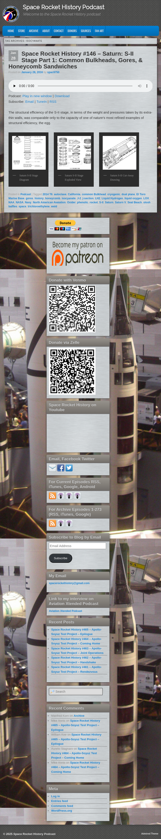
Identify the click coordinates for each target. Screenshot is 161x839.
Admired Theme (149, 833)
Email (29, 101)
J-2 (79, 198)
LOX (146, 198)
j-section (88, 198)
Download (62, 96)
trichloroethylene (39, 206)
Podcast (25, 194)
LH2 (97, 198)
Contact (59, 30)
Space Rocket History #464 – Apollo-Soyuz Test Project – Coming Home (74, 753)
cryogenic (113, 194)
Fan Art (99, 30)
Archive (33, 30)
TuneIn (41, 101)
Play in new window (37, 96)
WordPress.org (61, 810)
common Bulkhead (94, 194)
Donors (72, 30)
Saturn (109, 202)
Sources (86, 30)
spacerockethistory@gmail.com (69, 583)
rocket (94, 202)
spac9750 (53, 72)
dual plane (128, 194)
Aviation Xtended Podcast (65, 611)
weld (54, 206)
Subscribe (60, 558)
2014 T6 (47, 194)
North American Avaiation (49, 202)
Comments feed (62, 806)
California (74, 194)
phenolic (82, 202)
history (39, 198)
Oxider (71, 202)
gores (29, 198)
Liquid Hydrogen (112, 198)
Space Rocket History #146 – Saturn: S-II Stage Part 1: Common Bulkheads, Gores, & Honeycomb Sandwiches (76, 60)
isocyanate (69, 198)
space (22, 206)
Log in (55, 796)
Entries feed (59, 801)
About (46, 30)
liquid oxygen (133, 198)
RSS (53, 101)
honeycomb (52, 198)
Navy (28, 202)
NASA (19, 202)
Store (21, 30)
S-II (101, 202)
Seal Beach (135, 202)
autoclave (60, 194)
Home (11, 30)
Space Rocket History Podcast (63, 7)
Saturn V (120, 202)
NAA (11, 202)
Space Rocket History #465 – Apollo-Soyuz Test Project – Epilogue (75, 725)
